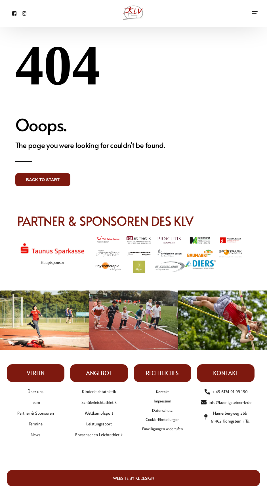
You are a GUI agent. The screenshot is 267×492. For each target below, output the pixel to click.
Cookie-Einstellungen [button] (162, 421)
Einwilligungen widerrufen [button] (162, 431)
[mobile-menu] (246, 13)
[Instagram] (20, 13)
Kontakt (162, 391)
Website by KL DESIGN (133, 478)
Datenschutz (162, 411)
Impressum (162, 401)
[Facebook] (12, 13)
